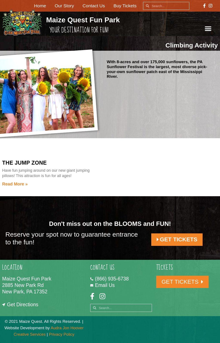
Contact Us (93, 6)
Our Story (64, 6)
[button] (208, 28)
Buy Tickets (124, 6)
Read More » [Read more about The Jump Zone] (15, 184)
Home (40, 6)
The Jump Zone (24, 163)
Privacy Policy (61, 334)
